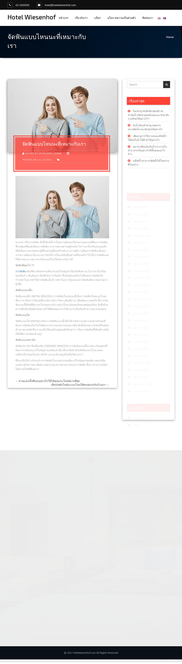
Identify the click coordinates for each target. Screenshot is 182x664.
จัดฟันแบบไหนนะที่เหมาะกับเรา (54, 144)
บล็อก (97, 17)
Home (170, 37)
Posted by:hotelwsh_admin (43, 154)
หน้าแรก (63, 17)
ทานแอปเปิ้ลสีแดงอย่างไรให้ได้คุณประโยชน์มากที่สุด (47, 381)
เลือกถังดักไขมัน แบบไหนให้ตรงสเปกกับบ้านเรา (80, 385)
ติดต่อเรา (147, 17)
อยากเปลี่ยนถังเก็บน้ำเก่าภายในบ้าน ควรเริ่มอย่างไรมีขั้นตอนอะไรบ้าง (147, 151)
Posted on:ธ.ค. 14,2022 (37, 160)
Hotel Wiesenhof (31, 17)
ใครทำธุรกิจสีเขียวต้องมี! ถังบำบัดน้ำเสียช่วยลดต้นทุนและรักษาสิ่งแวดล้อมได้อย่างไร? (148, 116)
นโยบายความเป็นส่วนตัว (121, 17)
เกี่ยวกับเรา (81, 17)
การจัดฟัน (20, 272)
